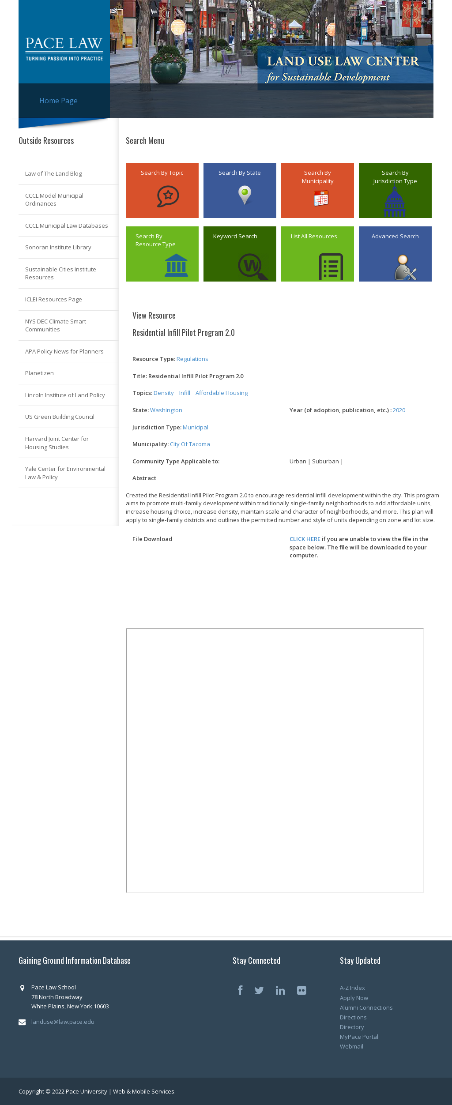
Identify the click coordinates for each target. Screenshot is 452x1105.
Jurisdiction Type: (156, 427)
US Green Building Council (59, 417)
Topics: (142, 393)
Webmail (351, 1046)
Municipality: (150, 444)
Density (164, 393)
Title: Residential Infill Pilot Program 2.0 (187, 376)
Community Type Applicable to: (175, 461)
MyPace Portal (359, 1037)
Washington (166, 410)
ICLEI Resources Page (53, 299)
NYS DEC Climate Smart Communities (55, 325)
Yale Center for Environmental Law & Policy (65, 473)
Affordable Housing (222, 393)
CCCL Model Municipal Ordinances (54, 200)
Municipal (195, 427)
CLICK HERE (305, 539)
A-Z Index (352, 988)
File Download (152, 539)
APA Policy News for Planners (64, 351)
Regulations (192, 359)
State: (140, 410)
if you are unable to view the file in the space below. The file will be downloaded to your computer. (359, 547)
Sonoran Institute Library (58, 247)
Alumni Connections (366, 1007)
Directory (352, 1027)
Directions (353, 1017)
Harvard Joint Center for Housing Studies (57, 443)
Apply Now (354, 998)
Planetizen (39, 373)
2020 (399, 410)
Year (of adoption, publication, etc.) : (341, 410)
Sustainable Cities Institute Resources (60, 273)
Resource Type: (153, 359)
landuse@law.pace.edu (62, 1022)
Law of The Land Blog (53, 173)
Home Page (58, 100)
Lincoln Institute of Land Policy (65, 395)
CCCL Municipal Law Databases (66, 225)
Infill (184, 393)
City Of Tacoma (190, 444)
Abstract (144, 478)
